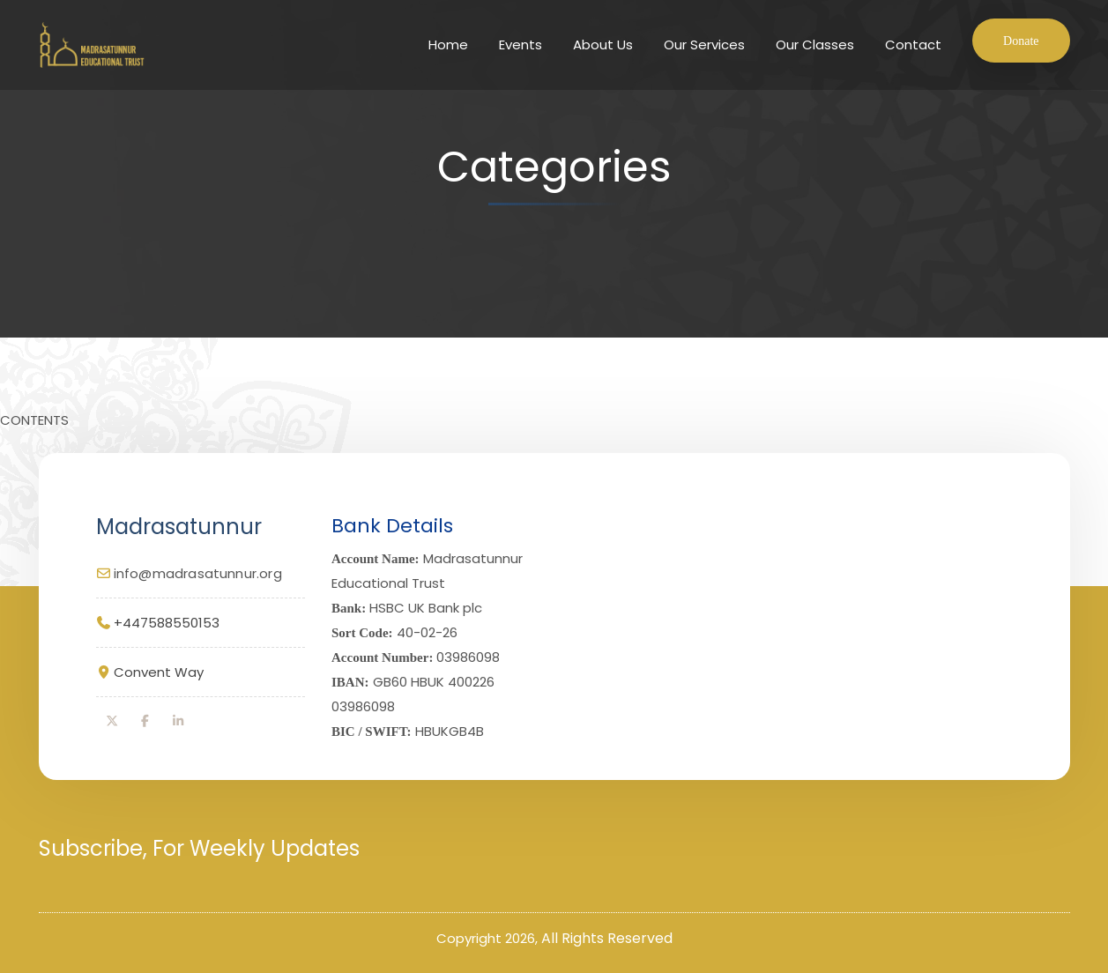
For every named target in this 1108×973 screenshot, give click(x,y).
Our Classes (815, 44)
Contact (913, 44)
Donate (1020, 41)
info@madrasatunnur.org (198, 573)
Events (520, 44)
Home (448, 44)
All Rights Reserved (607, 938)
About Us (603, 44)
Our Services (704, 44)
